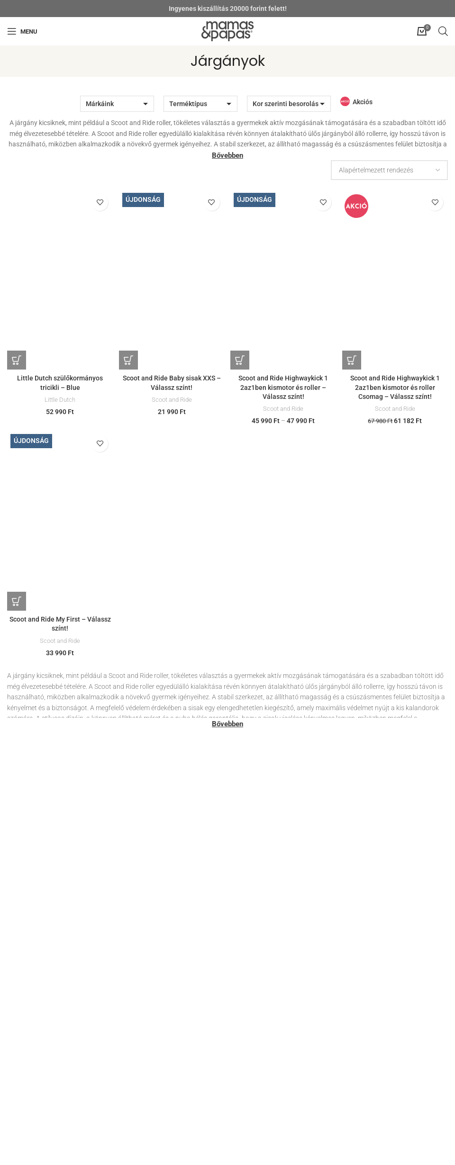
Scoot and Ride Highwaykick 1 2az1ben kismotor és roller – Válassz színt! (283, 387)
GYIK (14, 1036)
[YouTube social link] (239, 1147)
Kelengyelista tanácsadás (272, 842)
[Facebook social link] (213, 1147)
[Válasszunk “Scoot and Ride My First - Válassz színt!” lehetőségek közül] (16, 604)
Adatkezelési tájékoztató (43, 1013)
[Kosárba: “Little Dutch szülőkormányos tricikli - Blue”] (16, 360)
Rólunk (245, 1002)
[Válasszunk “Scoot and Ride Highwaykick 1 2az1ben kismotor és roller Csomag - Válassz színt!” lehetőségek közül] (354, 360)
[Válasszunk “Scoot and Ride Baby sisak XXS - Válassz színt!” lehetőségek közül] (129, 360)
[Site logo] (227, 31)
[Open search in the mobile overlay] (443, 31)
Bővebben (227, 155)
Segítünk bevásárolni (265, 818)
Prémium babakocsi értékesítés (280, 807)
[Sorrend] (389, 170)
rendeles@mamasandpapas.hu (55, 891)
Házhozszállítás (258, 795)
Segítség (19, 1002)
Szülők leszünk (256, 830)
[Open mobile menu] (22, 31)
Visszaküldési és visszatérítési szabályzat (295, 865)
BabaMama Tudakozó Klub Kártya (285, 854)
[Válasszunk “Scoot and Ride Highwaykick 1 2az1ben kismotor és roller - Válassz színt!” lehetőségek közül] (241, 360)
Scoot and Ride (171, 399)
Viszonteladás (255, 1036)
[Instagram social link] (225, 1147)
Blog (241, 1025)
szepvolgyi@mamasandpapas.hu (58, 842)
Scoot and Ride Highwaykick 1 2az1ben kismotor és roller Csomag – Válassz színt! (396, 387)
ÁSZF (15, 1025)
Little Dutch (58, 399)
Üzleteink (248, 783)
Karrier (245, 1013)
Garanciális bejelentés (267, 877)
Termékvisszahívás (262, 888)
